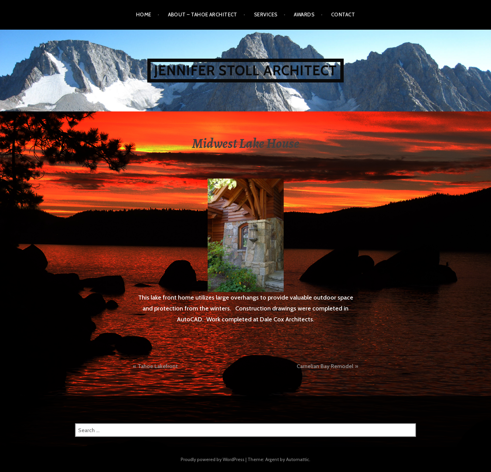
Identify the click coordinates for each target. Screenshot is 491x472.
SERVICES (266, 15)
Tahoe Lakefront (158, 366)
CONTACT (343, 15)
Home (143, 15)
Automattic (297, 459)
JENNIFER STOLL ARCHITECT (245, 70)
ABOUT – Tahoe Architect (202, 15)
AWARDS (304, 15)
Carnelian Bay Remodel (325, 366)
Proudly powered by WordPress (212, 459)
